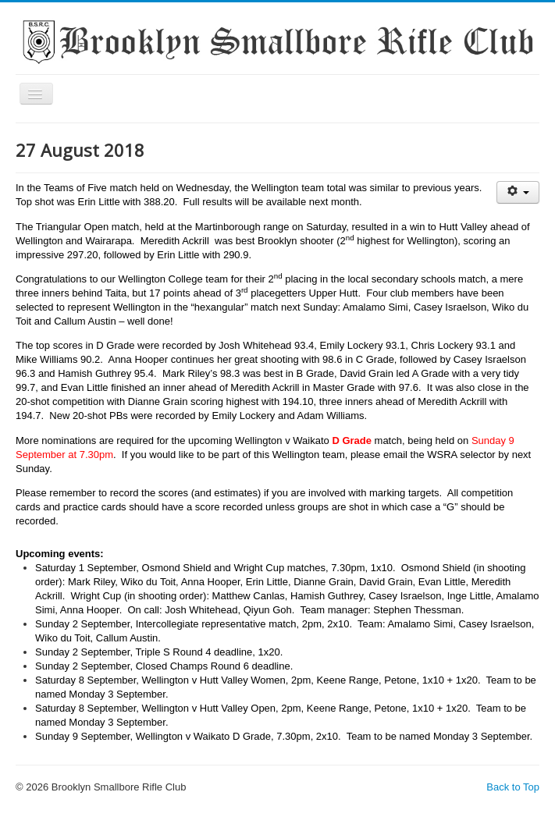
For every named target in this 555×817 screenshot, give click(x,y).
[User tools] (517, 192)
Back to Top (512, 787)
